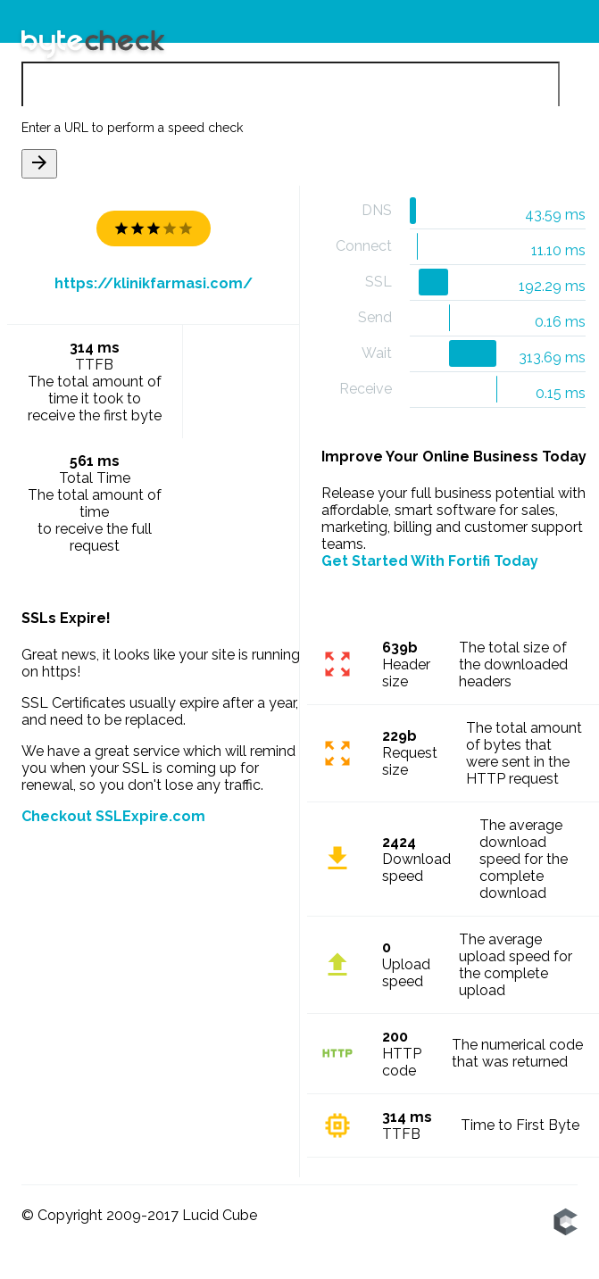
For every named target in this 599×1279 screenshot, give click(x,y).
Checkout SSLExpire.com (113, 816)
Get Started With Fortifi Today (429, 560)
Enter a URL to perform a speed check (132, 127)
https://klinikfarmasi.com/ (153, 283)
